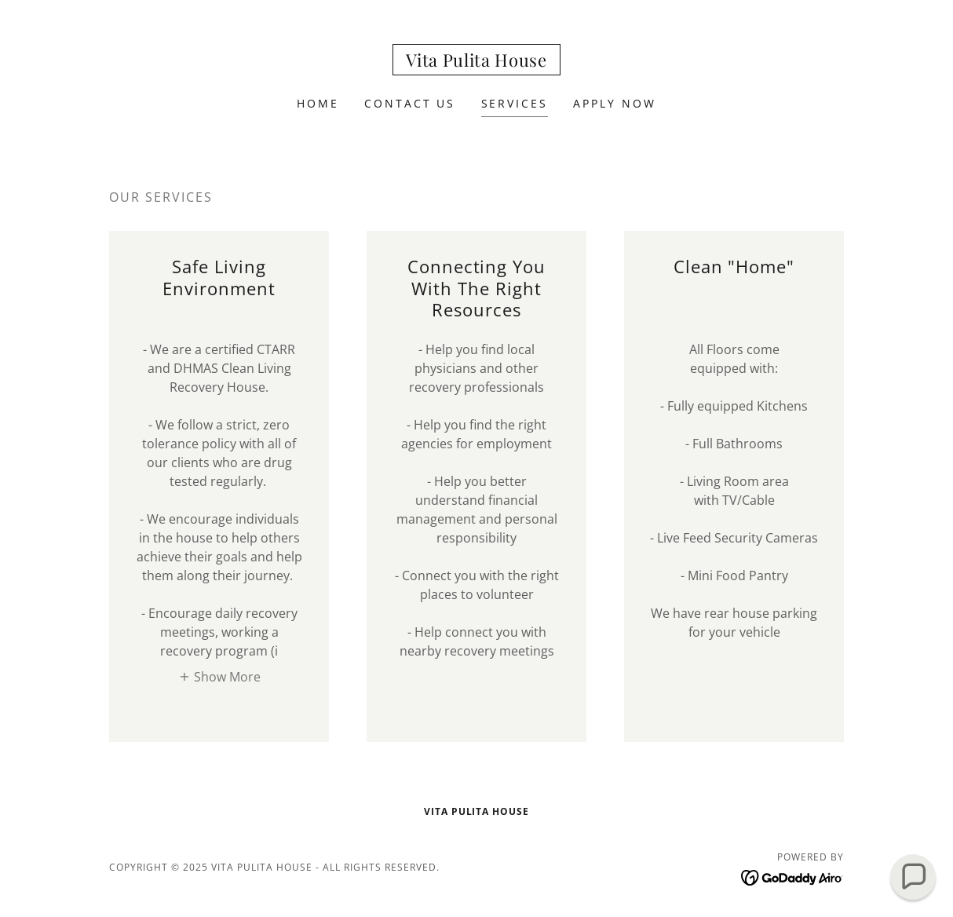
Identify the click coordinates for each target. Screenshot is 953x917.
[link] (476, 62)
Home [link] (318, 103)
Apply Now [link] (614, 103)
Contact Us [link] (410, 103)
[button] (219, 676)
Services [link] (515, 103)
